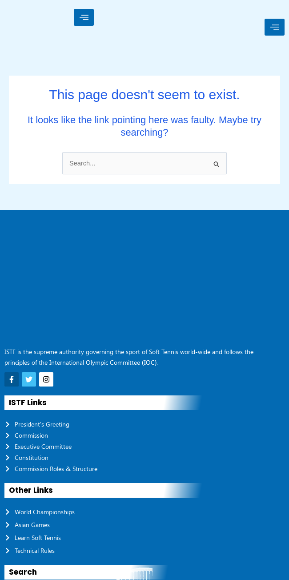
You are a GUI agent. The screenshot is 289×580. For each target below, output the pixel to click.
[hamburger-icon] (84, 17)
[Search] (276, 496)
